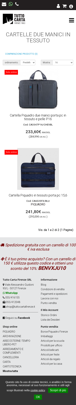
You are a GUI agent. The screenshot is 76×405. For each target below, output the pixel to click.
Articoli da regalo (50, 359)
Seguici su (17, 317)
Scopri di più (58, 390)
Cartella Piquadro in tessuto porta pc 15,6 (38, 195)
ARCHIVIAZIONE (12, 336)
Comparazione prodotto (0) (21, 54)
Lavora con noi (49, 298)
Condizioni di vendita (52, 289)
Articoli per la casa (51, 363)
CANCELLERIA (11, 357)
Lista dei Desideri (50, 319)
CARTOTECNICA (12, 366)
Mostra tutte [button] (10, 371)
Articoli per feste (50, 354)
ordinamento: (11, 62)
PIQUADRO (9, 331)
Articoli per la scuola (52, 340)
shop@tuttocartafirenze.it (20, 306)
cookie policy (37, 390)
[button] (71, 6)
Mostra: (47, 62)
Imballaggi (47, 336)
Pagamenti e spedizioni (54, 293)
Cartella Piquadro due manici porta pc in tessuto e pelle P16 (38, 117)
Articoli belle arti (50, 350)
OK (38, 397)
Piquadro (38, 204)
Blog (43, 284)
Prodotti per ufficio (51, 345)
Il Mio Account (49, 310)
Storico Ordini (49, 315)
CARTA (7, 361)
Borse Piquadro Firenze (54, 331)
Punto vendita (49, 303)
